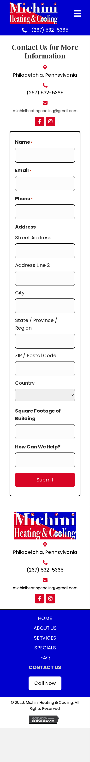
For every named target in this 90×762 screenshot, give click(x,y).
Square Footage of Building (38, 414)
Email (23, 170)
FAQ (45, 657)
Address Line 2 (32, 265)
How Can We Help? (37, 446)
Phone (24, 198)
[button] (39, 121)
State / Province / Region (36, 324)
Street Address (33, 237)
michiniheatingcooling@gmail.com (45, 111)
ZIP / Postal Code (35, 355)
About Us (45, 628)
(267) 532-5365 (49, 30)
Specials (45, 647)
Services (45, 638)
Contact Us (45, 667)
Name (23, 142)
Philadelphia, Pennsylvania (45, 75)
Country (25, 383)
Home (45, 618)
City (19, 292)
